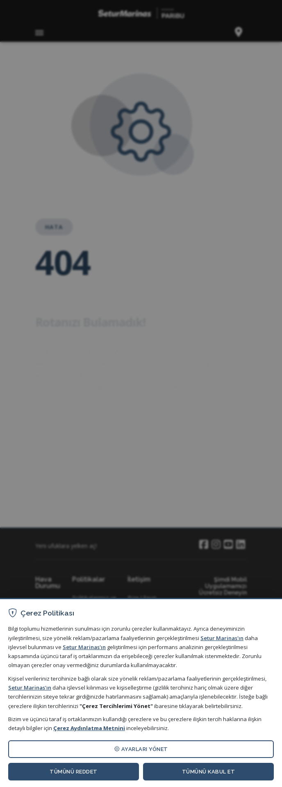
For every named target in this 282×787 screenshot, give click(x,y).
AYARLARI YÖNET (141, 749)
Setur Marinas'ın (221, 638)
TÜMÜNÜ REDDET (74, 772)
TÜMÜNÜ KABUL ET (208, 772)
